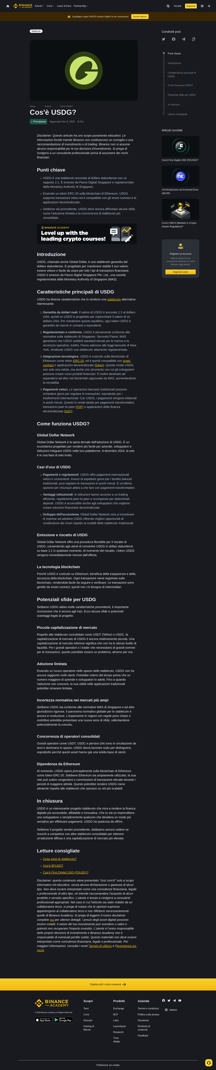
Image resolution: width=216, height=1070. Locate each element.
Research (118, 1032)
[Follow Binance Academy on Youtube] (179, 1000)
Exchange (118, 1008)
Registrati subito (180, 272)
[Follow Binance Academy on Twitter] (168, 1000)
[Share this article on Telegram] (183, 39)
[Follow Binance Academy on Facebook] (163, 1000)
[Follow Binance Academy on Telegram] (174, 1000)
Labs (116, 1020)
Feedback (143, 1035)
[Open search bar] (167, 6)
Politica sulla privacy (148, 1014)
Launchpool (119, 1026)
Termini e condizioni (148, 1008)
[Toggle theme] (209, 6)
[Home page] (22, 6)
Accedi (177, 6)
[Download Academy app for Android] (63, 1020)
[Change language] (202, 6)
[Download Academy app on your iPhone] (43, 1020)
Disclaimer (143, 1020)
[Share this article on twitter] (163, 39)
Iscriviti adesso (140, 16)
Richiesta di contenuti (144, 1028)
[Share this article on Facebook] (173, 39)
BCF (115, 1014)
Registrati (191, 6)
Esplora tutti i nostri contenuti (108, 984)
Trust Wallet (116, 1040)
